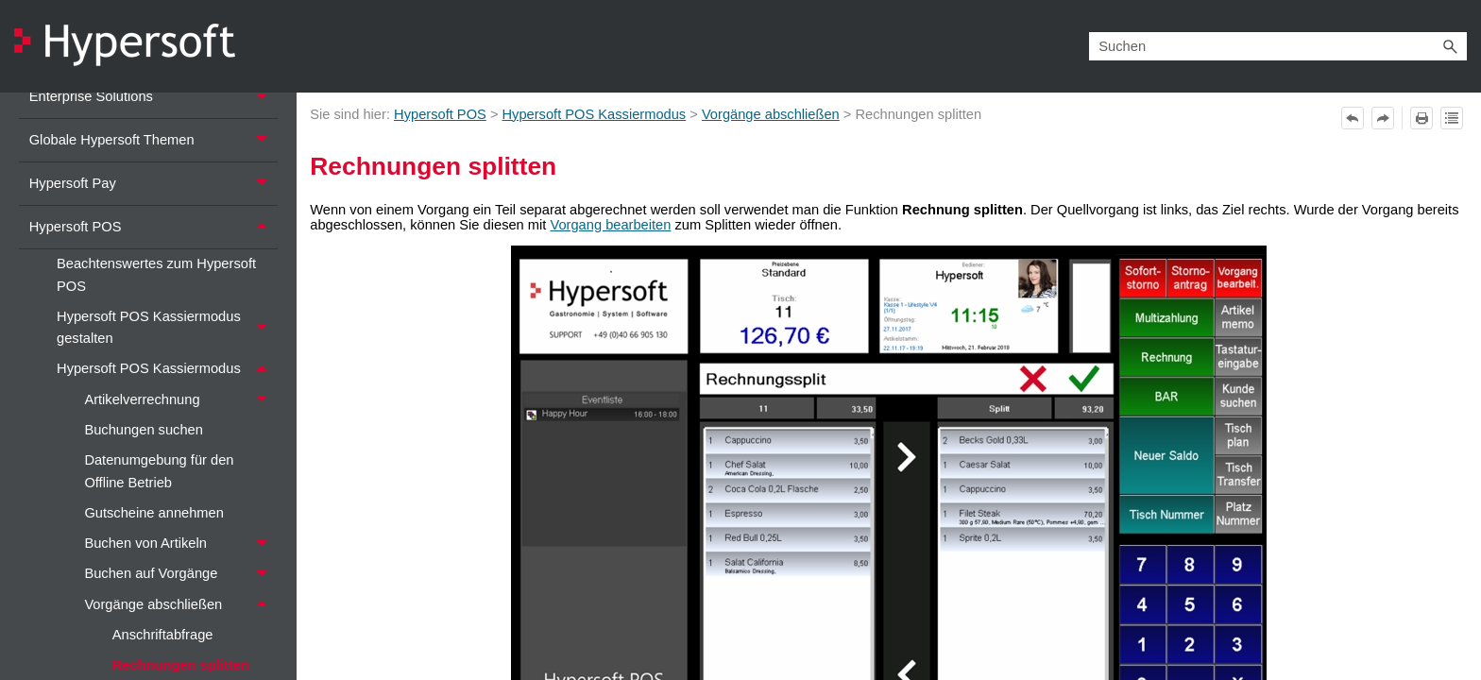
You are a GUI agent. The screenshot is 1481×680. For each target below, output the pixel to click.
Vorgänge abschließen (180, 604)
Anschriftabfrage (162, 634)
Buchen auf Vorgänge (180, 574)
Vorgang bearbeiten (610, 224)
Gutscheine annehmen (153, 512)
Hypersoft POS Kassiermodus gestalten (167, 327)
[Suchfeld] (1278, 46)
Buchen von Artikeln (180, 544)
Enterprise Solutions (153, 97)
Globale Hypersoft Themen (153, 140)
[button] (1450, 46)
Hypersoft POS (153, 227)
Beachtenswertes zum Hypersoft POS (156, 274)
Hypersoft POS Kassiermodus (167, 369)
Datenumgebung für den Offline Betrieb (158, 470)
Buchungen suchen (143, 429)
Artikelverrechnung (180, 399)
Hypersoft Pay (153, 183)
